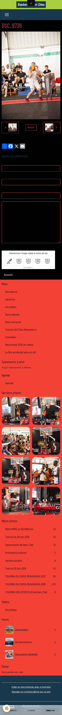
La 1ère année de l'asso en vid (20, 352)
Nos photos (11, 291)
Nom (4, 162)
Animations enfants (31, 552)
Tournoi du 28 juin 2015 (31, 537)
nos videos (10, 306)
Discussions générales (31, 654)
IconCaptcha (27, 267)
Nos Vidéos (11, 609)
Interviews (10, 336)
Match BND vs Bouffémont (31, 529)
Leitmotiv (10, 299)
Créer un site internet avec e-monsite (31, 686)
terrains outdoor (31, 560)
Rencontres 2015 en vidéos (19, 344)
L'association (31, 630)
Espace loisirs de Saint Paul (31, 545)
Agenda (9, 382)
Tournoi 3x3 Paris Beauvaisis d (21, 329)
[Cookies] (6, 708)
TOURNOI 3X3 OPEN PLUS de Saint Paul (31, 592)
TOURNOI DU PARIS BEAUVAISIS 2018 (31, 584)
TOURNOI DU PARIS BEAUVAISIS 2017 (31, 576)
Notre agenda (12, 314)
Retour (30, 127)
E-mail (5, 175)
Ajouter (8, 275)
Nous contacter (13, 321)
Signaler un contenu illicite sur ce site (31, 691)
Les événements (31, 642)
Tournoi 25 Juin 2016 (31, 568)
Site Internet (8, 189)
